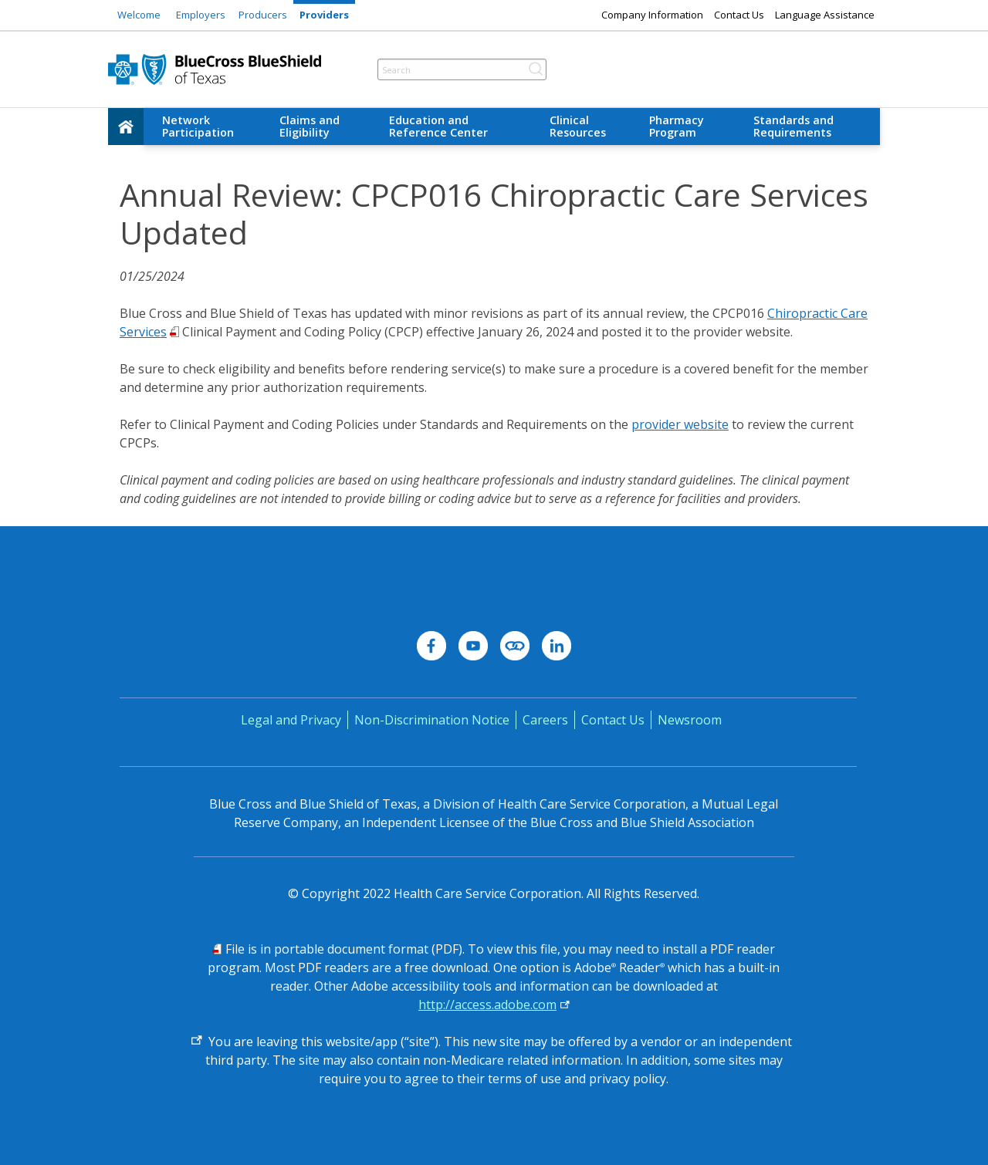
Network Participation (198, 126)
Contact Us (739, 15)
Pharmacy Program (676, 126)
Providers (324, 15)
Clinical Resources (578, 126)
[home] (126, 126)
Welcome (139, 15)
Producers (263, 15)
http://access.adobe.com (487, 1004)
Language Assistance (825, 15)
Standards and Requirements (793, 126)
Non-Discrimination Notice (431, 719)
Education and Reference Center (438, 126)
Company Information (652, 15)
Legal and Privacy (291, 719)
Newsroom (690, 719)
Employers (200, 15)
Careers (545, 719)
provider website (680, 424)
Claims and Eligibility (309, 126)
